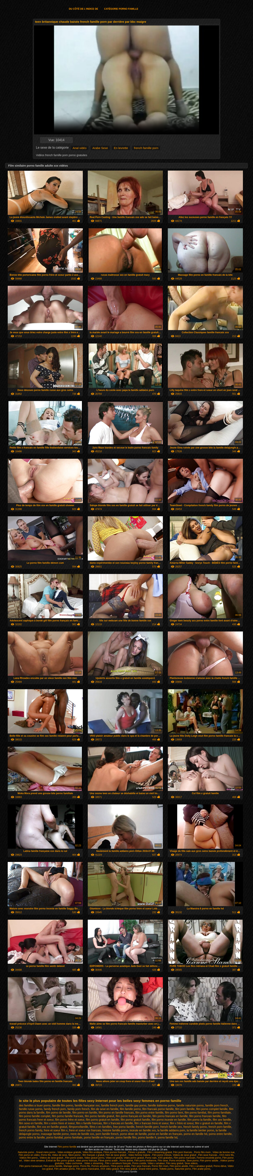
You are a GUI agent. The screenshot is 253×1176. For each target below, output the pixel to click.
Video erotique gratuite (69, 1152)
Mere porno (74, 1155)
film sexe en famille (30, 1123)
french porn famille (220, 1126)
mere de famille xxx (82, 1133)
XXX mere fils (226, 1155)
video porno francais (86, 1160)
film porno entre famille (149, 1112)
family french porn (55, 1109)
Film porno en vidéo (29, 1155)
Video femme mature (139, 1155)
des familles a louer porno (35, 1105)
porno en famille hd (195, 1133)
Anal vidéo (79, 148)
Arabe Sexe (100, 148)
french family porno (195, 1126)
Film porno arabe (74, 1157)
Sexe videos (191, 1163)
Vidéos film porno (28, 1157)
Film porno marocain (184, 1157)
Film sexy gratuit (174, 1163)
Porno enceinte (177, 1160)
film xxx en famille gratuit (52, 1126)
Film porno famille (67, 1146)
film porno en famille (84, 1112)
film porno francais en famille (170, 1116)
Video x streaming (94, 1163)
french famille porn (146, 148)
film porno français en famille (133, 1116)
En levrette (121, 148)
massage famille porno (55, 1133)
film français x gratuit (93, 1155)
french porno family (30, 1130)
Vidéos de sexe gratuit (185, 1155)
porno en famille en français (165, 1133)
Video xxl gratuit (114, 1157)
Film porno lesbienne (145, 1160)
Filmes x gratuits (137, 1152)
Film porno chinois (161, 1155)
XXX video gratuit (109, 1169)
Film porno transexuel (30, 1166)
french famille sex (171, 1126)
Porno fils (46, 1155)
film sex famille (222, 1119)
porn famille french (107, 1133)
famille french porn (112, 1105)
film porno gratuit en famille (102, 1119)
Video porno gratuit (134, 1157)
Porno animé (126, 1160)
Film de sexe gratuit (116, 1155)
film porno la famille (199, 1119)
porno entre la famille (32, 1137)
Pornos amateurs (100, 1166)
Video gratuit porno (94, 1157)
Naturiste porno (26, 1152)
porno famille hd (167, 1137)
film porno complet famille (212, 1109)
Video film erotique (92, 1152)
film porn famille (185, 1109)
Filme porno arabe (108, 1160)
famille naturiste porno (190, 1105)
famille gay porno (135, 1105)
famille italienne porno (161, 1105)
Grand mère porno (46, 1152)
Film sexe (163, 1160)
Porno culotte (139, 1163)
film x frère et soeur (182, 1123)
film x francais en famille (118, 1123)
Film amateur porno (64, 1169)
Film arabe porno (201, 1169)
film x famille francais (89, 1123)
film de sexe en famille (104, 1109)
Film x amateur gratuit (200, 1166)
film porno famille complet (34, 1116)
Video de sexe (59, 1155)
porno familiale (73, 1137)
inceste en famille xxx (142, 1130)
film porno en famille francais (116, 1112)
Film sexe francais (208, 1155)
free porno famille (123, 1126)
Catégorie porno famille (121, 9)
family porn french (78, 1109)
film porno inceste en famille (169, 1119)
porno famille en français (99, 1137)
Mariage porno (71, 1166)
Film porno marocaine (87, 1169)
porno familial (54, 1137)
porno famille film (126, 1137)
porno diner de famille (133, 1133)
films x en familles (100, 1126)
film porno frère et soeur (69, 1119)
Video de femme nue (224, 1152)
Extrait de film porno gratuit (60, 1160)
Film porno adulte (209, 1160)
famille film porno (62, 1105)
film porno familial (195, 1112)
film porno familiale (219, 1112)
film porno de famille (58, 1112)
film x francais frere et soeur (151, 1123)
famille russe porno (30, 1109)
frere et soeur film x (56, 1130)
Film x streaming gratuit (159, 1152)
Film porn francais (183, 1152)
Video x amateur (156, 1163)
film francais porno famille (158, 1109)
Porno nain (151, 1157)
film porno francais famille (205, 1116)
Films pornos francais (115, 1152)
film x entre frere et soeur (59, 1123)
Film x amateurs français (118, 1163)
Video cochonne (74, 1163)
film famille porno (130, 1109)
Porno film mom (202, 1152)
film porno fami (174, 1112)
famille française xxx (87, 1105)
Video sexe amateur (34, 1160)
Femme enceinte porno (209, 1157)
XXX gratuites (165, 1157)
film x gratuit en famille (209, 1123)
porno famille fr (147, 1137)
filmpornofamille (78, 1126)
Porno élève (220, 1166)
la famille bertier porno (200, 1130)
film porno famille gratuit (99, 1116)
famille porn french (216, 1105)
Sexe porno (192, 1160)
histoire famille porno (115, 1130)
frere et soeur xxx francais (85, 1130)
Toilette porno (166, 1169)
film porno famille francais (67, 1116)
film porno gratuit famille (135, 1119)
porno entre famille (220, 1133)
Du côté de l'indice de (83, 9)
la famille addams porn (171, 1130)
